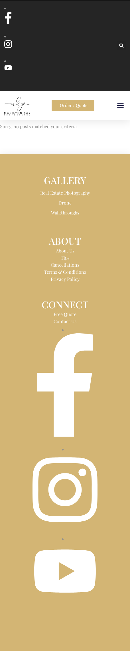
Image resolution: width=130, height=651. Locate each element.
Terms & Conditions (65, 272)
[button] (121, 45)
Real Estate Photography (65, 193)
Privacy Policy (65, 279)
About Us (65, 251)
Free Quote (65, 314)
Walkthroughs (65, 213)
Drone (65, 203)
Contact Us (65, 321)
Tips (65, 258)
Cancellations (65, 265)
